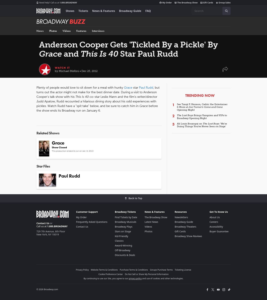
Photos (53, 30)
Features (81, 30)
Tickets (83, 11)
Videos (66, 30)
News (39, 30)
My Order (166, 2)
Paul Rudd (146, 87)
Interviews (98, 30)
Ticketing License (183, 269)
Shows (70, 11)
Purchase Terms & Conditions (134, 269)
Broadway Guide (130, 11)
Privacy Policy (82, 269)
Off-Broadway (122, 250)
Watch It (62, 68)
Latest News (151, 221)
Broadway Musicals (125, 221)
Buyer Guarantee (219, 231)
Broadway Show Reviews (188, 236)
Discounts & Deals (125, 255)
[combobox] (211, 11)
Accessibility (216, 226)
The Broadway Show (186, 2)
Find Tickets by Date (126, 217)
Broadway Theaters (185, 226)
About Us (214, 217)
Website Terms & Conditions (104, 269)
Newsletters (181, 217)
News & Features (103, 11)
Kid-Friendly (121, 236)
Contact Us (42, 223)
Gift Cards (206, 2)
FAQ (148, 11)
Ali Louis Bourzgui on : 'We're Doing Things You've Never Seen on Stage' (202, 125)
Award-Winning (123, 245)
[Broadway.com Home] (48, 10)
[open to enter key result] (226, 11)
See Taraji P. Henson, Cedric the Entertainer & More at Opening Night (202, 107)
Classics (119, 240)
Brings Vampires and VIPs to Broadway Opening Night (202, 117)
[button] (225, 71)
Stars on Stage (123, 231)
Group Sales (223, 2)
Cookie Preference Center (110, 274)
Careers (213, 221)
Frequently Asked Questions (91, 221)
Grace (128, 87)
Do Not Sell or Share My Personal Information (147, 274)
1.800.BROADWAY (56, 2)
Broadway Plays (123, 226)
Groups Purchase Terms (161, 269)
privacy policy (135, 278)
